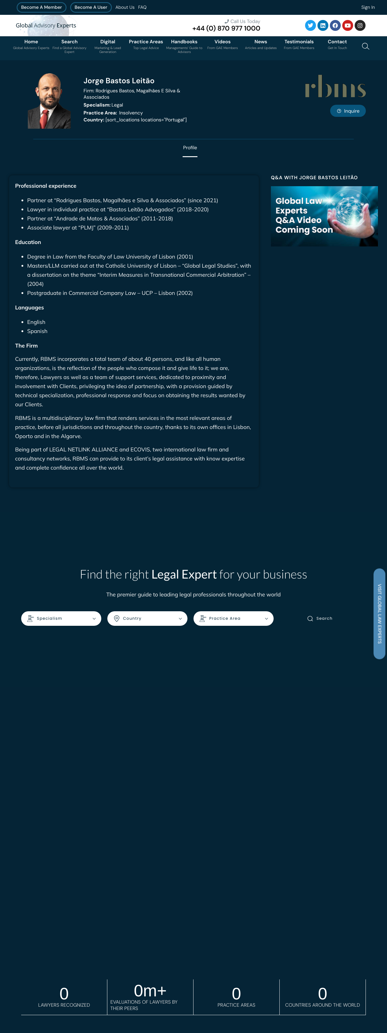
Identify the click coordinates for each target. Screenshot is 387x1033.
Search (320, 619)
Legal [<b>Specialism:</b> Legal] (103, 105)
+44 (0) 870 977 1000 (226, 28)
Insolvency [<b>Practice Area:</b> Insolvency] (113, 113)
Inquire (348, 111)
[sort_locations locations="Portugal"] (135, 120)
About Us (125, 7)
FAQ (142, 7)
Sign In (368, 7)
